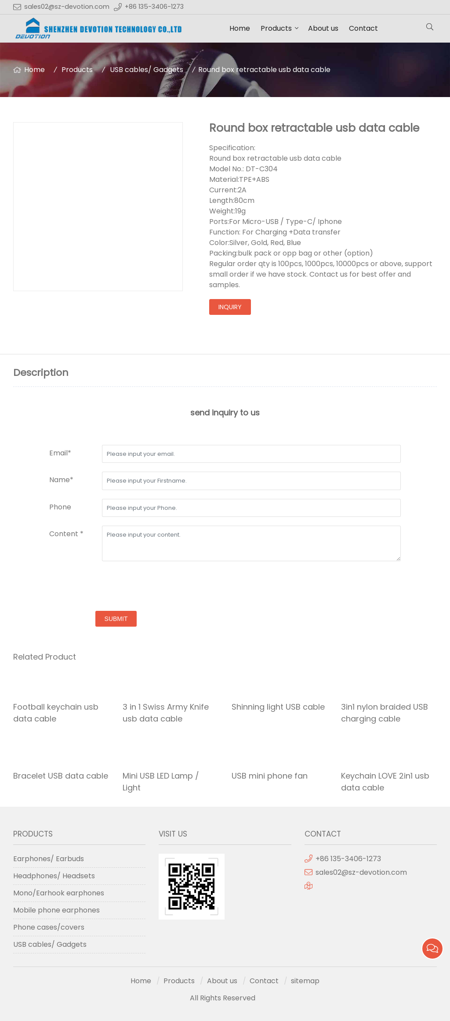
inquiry (230, 307)
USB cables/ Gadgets (146, 70)
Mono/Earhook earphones (58, 893)
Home (239, 28)
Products (276, 28)
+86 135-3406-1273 (154, 6)
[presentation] (116, 587)
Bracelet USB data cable (60, 775)
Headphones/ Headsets (54, 876)
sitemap (305, 981)
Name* (61, 480)
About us (323, 28)
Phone (60, 507)
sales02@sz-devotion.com (66, 6)
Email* (60, 453)
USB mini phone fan (270, 775)
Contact (363, 28)
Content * (66, 534)
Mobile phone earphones (56, 910)
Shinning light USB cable (278, 706)
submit (116, 618)
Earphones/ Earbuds (48, 859)
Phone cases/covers (48, 927)
